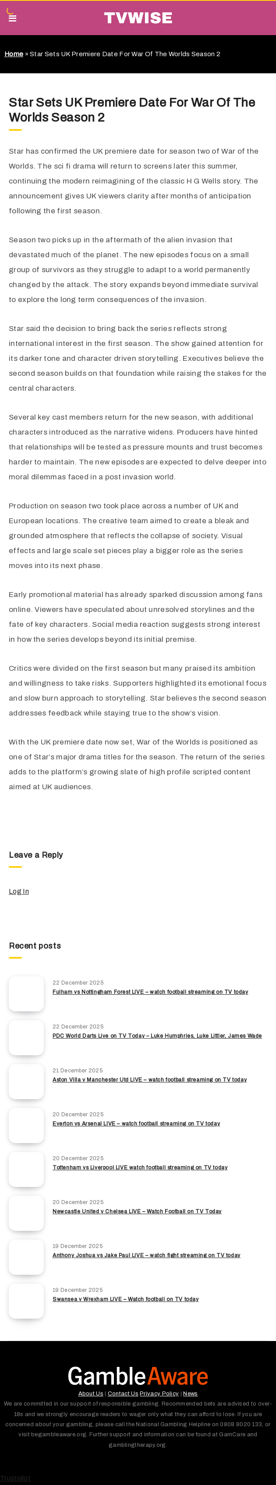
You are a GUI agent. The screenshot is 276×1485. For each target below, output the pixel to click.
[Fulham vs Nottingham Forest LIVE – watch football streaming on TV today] (26, 993)
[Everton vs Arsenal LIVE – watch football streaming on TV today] (26, 1125)
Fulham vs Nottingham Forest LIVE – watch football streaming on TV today (150, 992)
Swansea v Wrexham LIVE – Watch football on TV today (126, 1299)
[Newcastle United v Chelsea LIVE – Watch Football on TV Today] (26, 1213)
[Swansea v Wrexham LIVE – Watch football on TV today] (26, 1301)
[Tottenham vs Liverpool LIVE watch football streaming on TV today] (26, 1169)
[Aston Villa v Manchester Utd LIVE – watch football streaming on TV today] (26, 1081)
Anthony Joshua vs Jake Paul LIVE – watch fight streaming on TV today (147, 1255)
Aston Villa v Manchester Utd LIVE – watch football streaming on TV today (150, 1080)
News (190, 1394)
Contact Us (123, 1394)
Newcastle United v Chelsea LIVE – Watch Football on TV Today (137, 1211)
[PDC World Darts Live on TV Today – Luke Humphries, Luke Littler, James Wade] (26, 1037)
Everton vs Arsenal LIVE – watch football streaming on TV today (136, 1124)
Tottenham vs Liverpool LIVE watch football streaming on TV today (140, 1168)
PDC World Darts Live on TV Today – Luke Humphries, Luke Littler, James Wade (157, 1036)
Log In (19, 891)
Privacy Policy (159, 1394)
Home (13, 54)
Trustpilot (15, 1478)
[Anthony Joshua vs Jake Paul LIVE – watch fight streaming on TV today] (26, 1257)
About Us (90, 1394)
